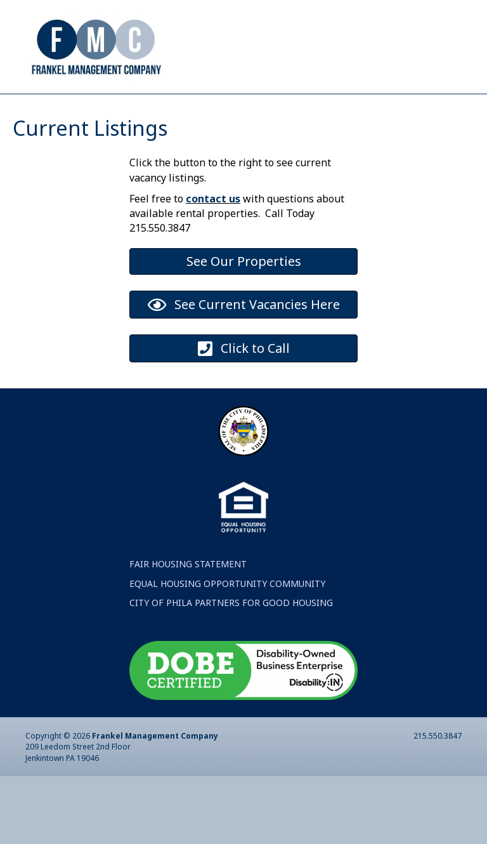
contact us (213, 267)
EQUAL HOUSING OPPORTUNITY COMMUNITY (227, 651)
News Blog (71, 150)
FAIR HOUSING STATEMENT (188, 632)
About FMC (140, 104)
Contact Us (235, 104)
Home (58, 104)
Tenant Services (354, 104)
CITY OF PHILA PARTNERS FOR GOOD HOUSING (231, 670)
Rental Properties (359, 127)
